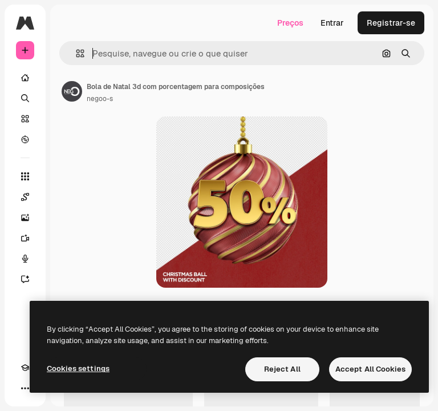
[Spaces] (25, 197)
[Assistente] (25, 279)
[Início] (25, 77)
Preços (290, 23)
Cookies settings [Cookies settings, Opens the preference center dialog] (78, 368)
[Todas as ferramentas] (25, 176)
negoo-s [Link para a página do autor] (100, 98)
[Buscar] (25, 98)
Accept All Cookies (370, 369)
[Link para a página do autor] (72, 91)
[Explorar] (25, 139)
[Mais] (25, 388)
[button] (75, 53)
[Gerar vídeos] (25, 238)
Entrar (332, 23)
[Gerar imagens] (25, 217)
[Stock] (25, 119)
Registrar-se (391, 23)
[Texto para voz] (25, 258)
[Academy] (25, 367)
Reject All (282, 369)
